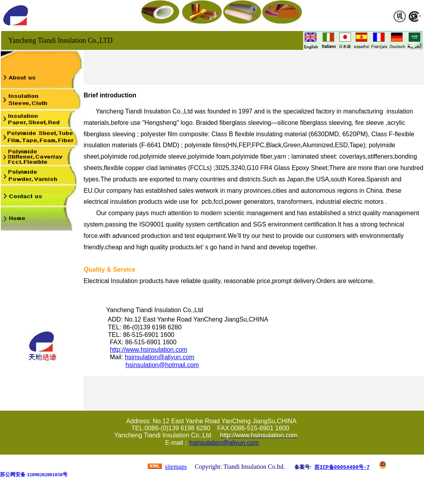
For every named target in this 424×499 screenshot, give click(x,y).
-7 (367, 466)
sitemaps (176, 466)
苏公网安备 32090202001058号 (34, 474)
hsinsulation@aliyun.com (159, 357)
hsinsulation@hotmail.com (162, 365)
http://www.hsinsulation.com (148, 349)
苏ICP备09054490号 (339, 466)
